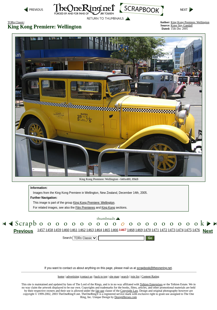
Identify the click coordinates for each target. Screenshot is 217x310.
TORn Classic (16, 22)
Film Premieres (85, 207)
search (125, 276)
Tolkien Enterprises (151, 284)
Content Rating (150, 276)
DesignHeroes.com (125, 297)
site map (114, 276)
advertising (72, 276)
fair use (100, 290)
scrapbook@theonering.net (154, 268)
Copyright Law (129, 290)
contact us (86, 276)
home (61, 276)
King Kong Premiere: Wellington (93, 202)
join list (134, 276)
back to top (100, 276)
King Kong (108, 207)
